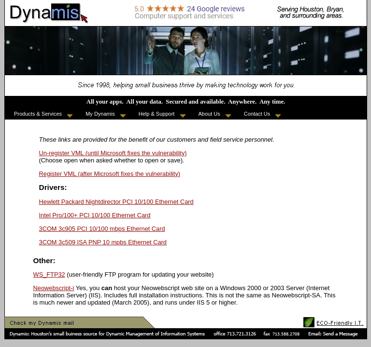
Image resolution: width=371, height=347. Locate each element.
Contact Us (262, 114)
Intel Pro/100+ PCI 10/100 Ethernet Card (95, 215)
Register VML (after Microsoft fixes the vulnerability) (110, 173)
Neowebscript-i (53, 288)
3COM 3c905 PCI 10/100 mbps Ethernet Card (102, 228)
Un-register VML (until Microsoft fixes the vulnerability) (113, 153)
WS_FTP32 (49, 274)
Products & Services (43, 114)
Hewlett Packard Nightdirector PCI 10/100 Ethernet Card (116, 201)
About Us (215, 114)
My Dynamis (106, 114)
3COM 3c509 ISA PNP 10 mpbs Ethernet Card (103, 242)
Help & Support (162, 114)
